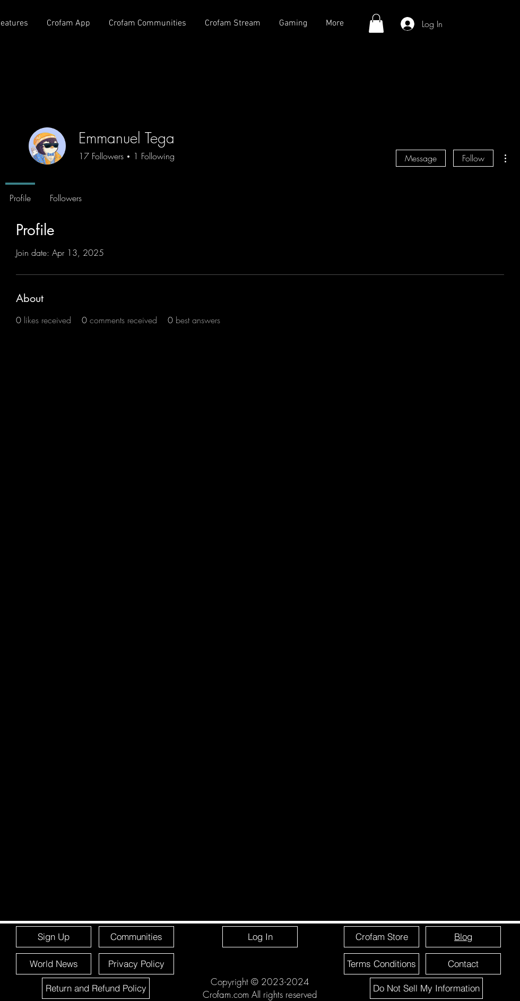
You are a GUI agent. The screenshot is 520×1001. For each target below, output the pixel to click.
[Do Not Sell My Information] (426, 988)
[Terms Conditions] (381, 963)
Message (421, 158)
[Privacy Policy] (136, 963)
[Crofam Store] (381, 936)
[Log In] (260, 936)
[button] (376, 23)
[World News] (53, 963)
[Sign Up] (53, 936)
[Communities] (136, 936)
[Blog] (463, 936)
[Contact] (463, 963)
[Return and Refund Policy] (96, 988)
